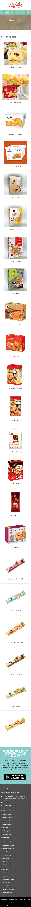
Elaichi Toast (5, 837)
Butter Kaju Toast (7, 831)
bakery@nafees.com (9, 803)
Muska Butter (6, 869)
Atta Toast (5, 827)
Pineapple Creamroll (8, 879)
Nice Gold (5, 876)
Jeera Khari (5, 852)
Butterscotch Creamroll (8, 845)
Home (12, 27)
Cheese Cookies (6, 814)
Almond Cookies (6, 824)
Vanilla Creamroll (7, 892)
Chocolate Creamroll (8, 848)
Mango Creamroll (7, 855)
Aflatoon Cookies (7, 817)
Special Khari (6, 886)
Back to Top (5, 906)
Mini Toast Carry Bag (8, 865)
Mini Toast (5, 861)
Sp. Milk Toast (6, 882)
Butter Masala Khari (7, 842)
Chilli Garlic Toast (7, 834)
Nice (3, 873)
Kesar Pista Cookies (7, 821)
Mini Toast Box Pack (7, 858)
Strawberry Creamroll (8, 889)
